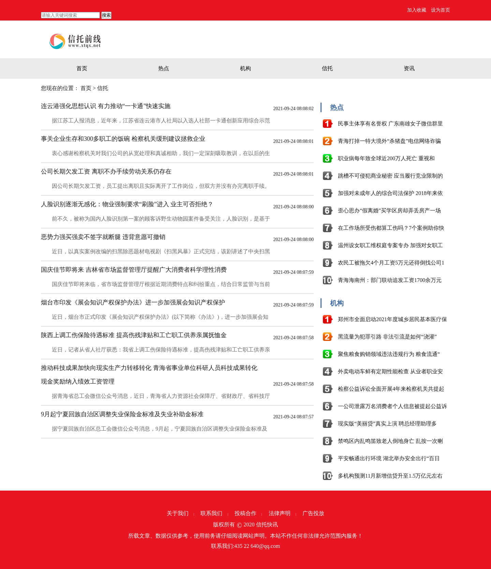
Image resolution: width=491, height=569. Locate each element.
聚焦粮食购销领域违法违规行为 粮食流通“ (389, 354)
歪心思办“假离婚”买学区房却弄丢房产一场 (389, 210)
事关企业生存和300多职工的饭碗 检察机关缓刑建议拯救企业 (123, 138)
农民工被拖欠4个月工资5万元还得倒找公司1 (391, 263)
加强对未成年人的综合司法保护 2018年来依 (390, 193)
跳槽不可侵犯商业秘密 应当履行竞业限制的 (390, 176)
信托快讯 (267, 524)
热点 (163, 68)
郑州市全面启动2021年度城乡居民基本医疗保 (392, 319)
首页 (81, 68)
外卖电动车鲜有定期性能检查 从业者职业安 (390, 371)
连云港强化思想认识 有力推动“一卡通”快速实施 (105, 106)
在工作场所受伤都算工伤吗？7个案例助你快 (391, 228)
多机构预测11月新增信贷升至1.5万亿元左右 (390, 476)
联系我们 (211, 513)
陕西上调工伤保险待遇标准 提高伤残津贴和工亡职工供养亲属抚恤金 (134, 335)
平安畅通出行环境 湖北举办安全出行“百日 (389, 458)
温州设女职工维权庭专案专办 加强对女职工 (390, 245)
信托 (327, 68)
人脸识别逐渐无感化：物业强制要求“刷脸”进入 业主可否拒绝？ (127, 204)
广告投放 (313, 513)
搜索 (106, 15)
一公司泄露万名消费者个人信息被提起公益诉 (392, 406)
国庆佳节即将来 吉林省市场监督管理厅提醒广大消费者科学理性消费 (134, 269)
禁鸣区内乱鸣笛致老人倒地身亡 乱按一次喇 (390, 441)
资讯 (409, 68)
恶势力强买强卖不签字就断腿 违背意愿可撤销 (103, 237)
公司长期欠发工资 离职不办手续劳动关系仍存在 (106, 171)
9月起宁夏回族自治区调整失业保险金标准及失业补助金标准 (122, 414)
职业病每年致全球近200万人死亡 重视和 (386, 158)
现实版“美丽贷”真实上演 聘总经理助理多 (387, 423)
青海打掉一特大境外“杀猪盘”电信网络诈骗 (389, 141)
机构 (245, 68)
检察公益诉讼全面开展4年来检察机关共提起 (391, 389)
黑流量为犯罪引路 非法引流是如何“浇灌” (387, 337)
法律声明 (280, 513)
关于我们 (178, 513)
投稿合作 (245, 513)
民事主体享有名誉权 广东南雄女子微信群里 (390, 123)
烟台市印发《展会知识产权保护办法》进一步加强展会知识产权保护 (133, 302)
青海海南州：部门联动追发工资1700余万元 (390, 280)
